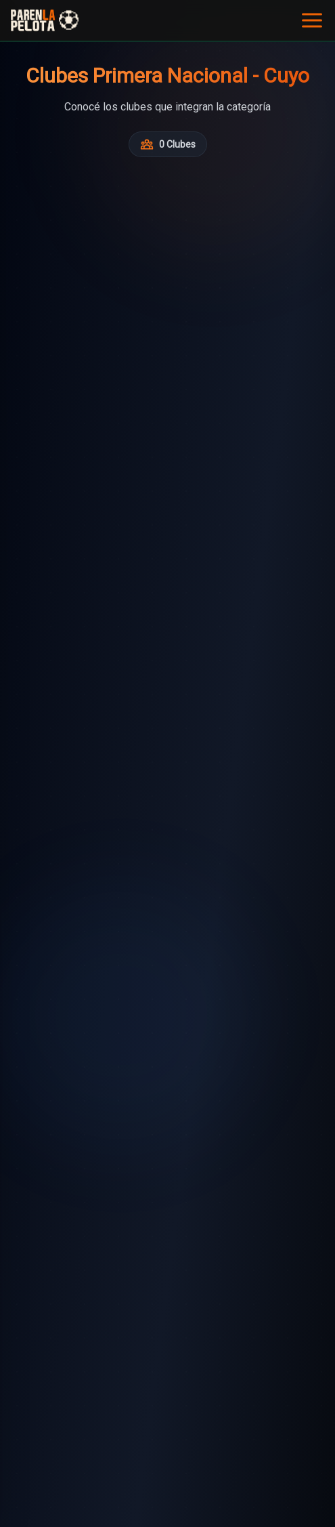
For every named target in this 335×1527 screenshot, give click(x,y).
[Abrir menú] (312, 20)
